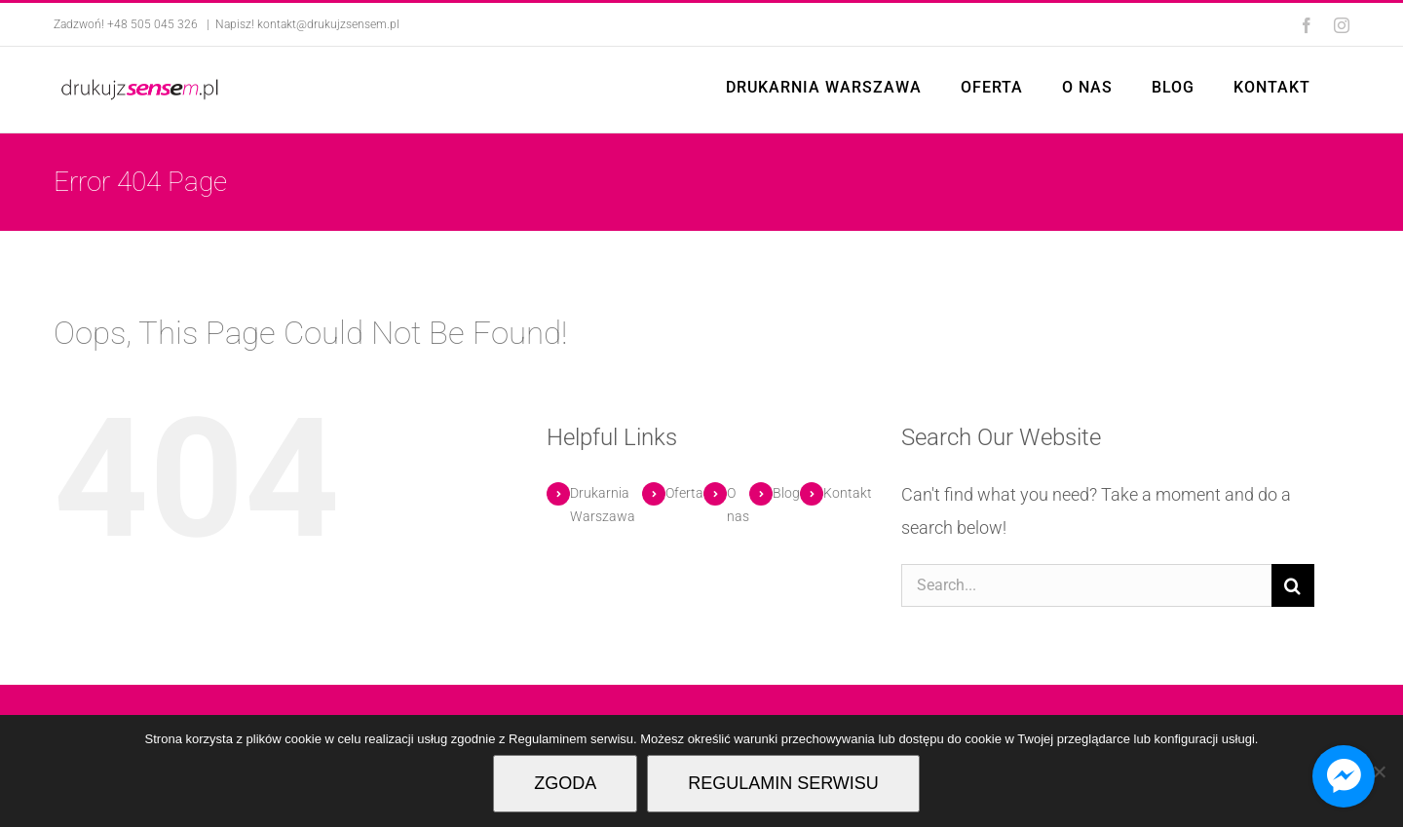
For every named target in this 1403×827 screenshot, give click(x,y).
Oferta (684, 493)
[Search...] (1085, 585)
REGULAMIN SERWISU (783, 783)
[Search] (1292, 585)
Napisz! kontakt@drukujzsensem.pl (307, 24)
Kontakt (847, 493)
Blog (786, 493)
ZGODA (565, 783)
